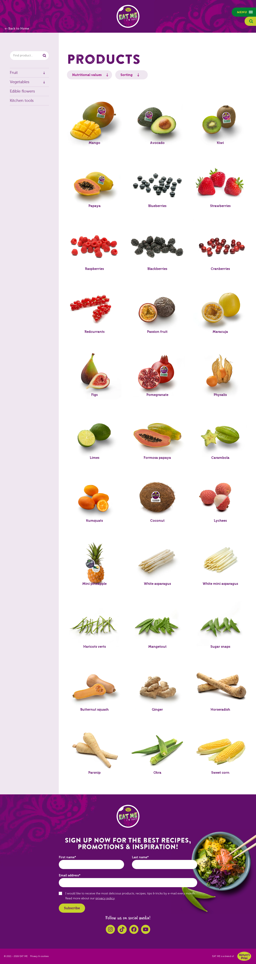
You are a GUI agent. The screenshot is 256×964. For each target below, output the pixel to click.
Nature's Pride (244, 956)
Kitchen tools (22, 100)
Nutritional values (87, 75)
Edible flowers (22, 91)
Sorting (126, 75)
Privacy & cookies (39, 956)
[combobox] (29, 55)
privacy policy (105, 898)
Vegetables (19, 82)
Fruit (14, 72)
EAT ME (128, 16)
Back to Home (18, 28)
